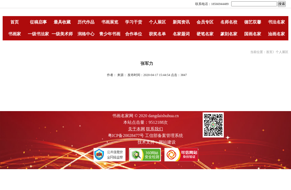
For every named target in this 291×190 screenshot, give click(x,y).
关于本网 (136, 129)
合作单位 (133, 34)
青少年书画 (109, 34)
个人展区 (157, 22)
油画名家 (276, 34)
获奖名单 (157, 34)
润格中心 (86, 34)
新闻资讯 (181, 22)
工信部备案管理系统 (164, 135)
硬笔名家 (205, 34)
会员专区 (205, 22)
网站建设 (167, 142)
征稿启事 (38, 22)
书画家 (14, 34)
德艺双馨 (252, 22)
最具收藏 (62, 22)
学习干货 (133, 22)
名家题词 (181, 34)
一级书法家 (38, 34)
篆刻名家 (228, 34)
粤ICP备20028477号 (126, 135)
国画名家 (252, 34)
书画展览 (109, 22)
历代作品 (86, 22)
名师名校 (228, 22)
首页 (14, 22)
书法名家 (276, 22)
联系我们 (154, 129)
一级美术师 (62, 34)
